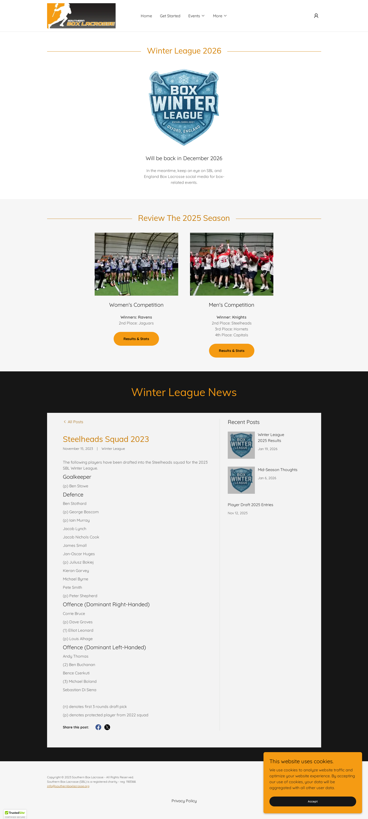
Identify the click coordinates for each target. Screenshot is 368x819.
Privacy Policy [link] (184, 800)
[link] (81, 15)
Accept (313, 801)
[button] (196, 16)
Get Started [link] (170, 15)
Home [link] (146, 15)
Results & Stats (136, 339)
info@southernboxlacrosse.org (68, 786)
